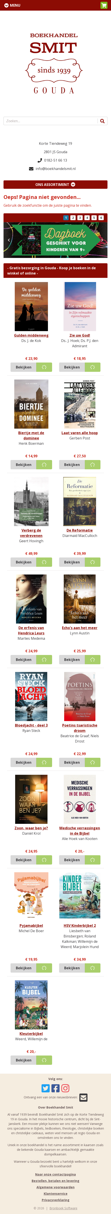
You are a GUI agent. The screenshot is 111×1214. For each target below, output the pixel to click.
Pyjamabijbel (31, 925)
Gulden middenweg (31, 335)
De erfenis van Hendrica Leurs (31, 630)
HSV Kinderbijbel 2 (80, 925)
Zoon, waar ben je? (31, 828)
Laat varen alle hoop (80, 432)
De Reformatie (80, 530)
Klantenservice (55, 1193)
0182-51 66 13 (52, 160)
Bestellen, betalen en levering (55, 1181)
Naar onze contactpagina (55, 1174)
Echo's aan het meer (79, 627)
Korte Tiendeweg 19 (55, 143)
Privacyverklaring (55, 1200)
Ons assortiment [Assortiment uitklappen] (52, 184)
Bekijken (23, 367)
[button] (103, 5)
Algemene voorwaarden (55, 1187)
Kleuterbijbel (31, 1033)
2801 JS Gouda (55, 151)
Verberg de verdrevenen (31, 533)
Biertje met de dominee (31, 435)
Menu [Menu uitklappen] (15, 5)
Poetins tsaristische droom (79, 728)
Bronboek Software (63, 1208)
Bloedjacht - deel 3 (31, 725)
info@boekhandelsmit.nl (52, 168)
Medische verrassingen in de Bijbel (79, 831)
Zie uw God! (79, 335)
